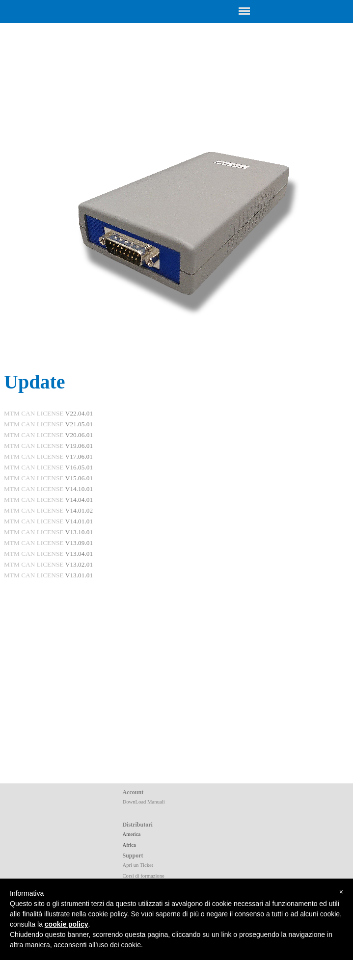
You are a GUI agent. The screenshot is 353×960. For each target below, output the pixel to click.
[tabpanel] (176, 564)
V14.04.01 (79, 499)
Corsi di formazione (143, 876)
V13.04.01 (79, 553)
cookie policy (66, 924)
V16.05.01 (79, 467)
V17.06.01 (79, 456)
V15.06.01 (79, 478)
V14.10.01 (79, 489)
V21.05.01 (79, 424)
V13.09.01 (79, 542)
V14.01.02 (79, 510)
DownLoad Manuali (144, 801)
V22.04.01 (79, 413)
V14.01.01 (79, 521)
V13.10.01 (79, 532)
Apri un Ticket (138, 865)
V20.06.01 (79, 435)
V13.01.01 (79, 575)
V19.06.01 (79, 445)
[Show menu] (244, 10)
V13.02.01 (79, 564)
